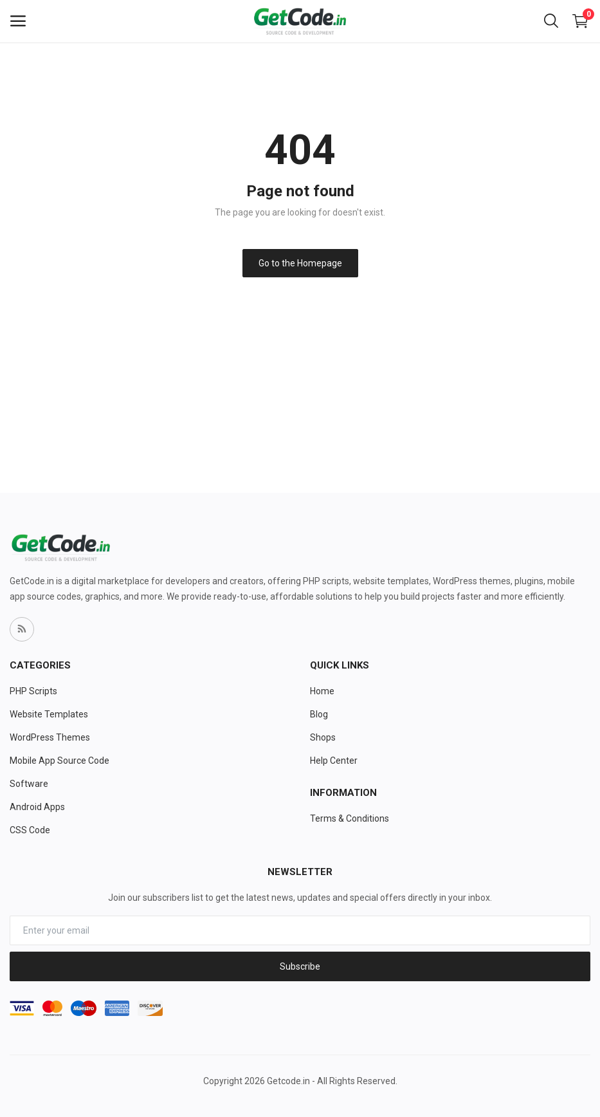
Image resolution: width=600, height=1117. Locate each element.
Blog (319, 714)
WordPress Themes (50, 737)
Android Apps (37, 807)
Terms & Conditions (349, 818)
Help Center (334, 760)
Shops (323, 737)
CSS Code (30, 830)
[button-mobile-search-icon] (551, 21)
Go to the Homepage (300, 263)
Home (322, 691)
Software (29, 784)
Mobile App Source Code (59, 760)
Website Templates (49, 714)
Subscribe (300, 966)
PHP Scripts (33, 691)
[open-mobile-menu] (18, 21)
